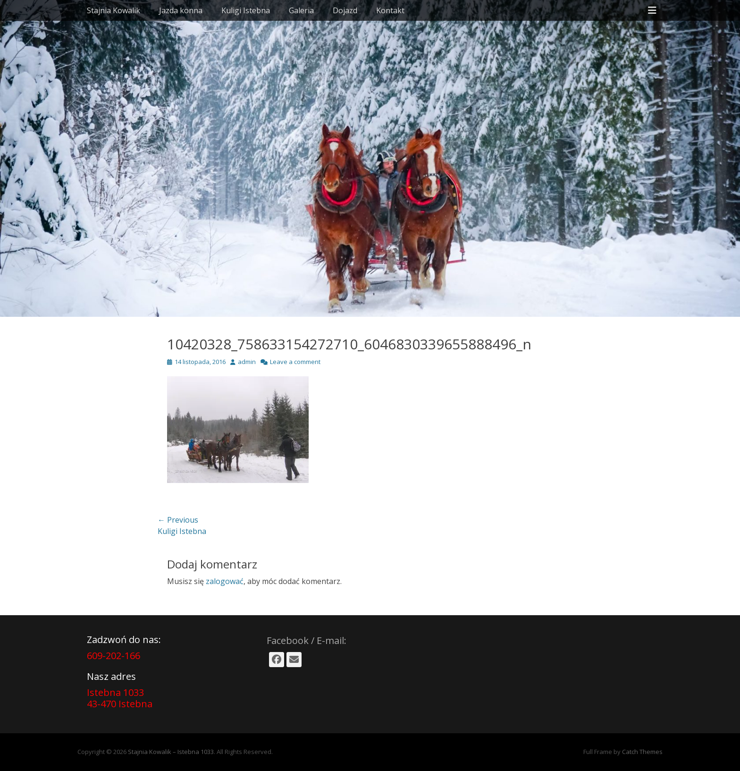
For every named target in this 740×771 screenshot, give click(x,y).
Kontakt (390, 10)
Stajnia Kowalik (113, 10)
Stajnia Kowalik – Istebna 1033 (171, 751)
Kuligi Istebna (245, 10)
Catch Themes (642, 751)
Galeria (301, 10)
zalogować (225, 581)
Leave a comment (295, 361)
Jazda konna (180, 10)
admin (247, 361)
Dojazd (345, 10)
